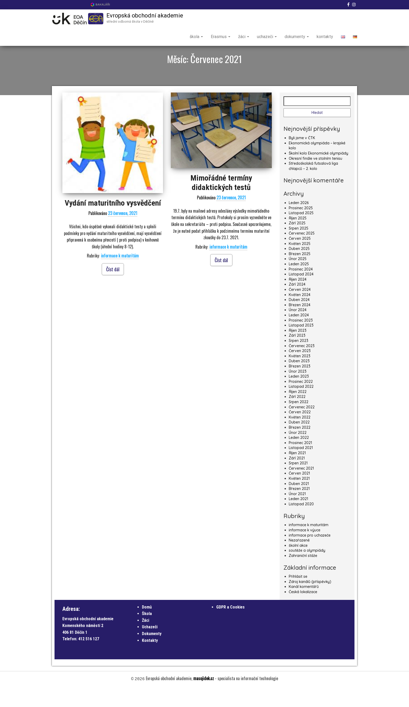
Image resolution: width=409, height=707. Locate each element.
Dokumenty (151, 651)
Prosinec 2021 (300, 461)
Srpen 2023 (298, 358)
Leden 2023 (299, 394)
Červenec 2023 (302, 364)
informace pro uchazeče (309, 553)
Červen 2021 (299, 491)
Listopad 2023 (301, 343)
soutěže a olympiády (307, 568)
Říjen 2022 (297, 410)
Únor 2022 (297, 450)
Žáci (145, 638)
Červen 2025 (300, 256)
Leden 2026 (299, 221)
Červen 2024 (300, 307)
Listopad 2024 (301, 292)
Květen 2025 (299, 262)
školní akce (298, 563)
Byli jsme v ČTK (302, 156)
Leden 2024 (299, 333)
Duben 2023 (299, 379)
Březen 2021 (299, 507)
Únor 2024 (297, 328)
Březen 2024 (299, 323)
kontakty (325, 36)
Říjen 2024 (297, 297)
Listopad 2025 (301, 231)
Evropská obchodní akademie (144, 15)
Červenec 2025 (302, 251)
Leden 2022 (299, 455)
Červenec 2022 (302, 425)
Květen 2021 (299, 496)
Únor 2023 (297, 389)
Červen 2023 (300, 369)
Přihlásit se (298, 594)
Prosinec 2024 (301, 287)
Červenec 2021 (301, 486)
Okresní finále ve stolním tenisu (315, 176)
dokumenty (297, 36)
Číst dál (112, 287)
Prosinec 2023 (301, 338)
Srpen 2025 (298, 246)
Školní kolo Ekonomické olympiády (318, 171)
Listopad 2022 (301, 404)
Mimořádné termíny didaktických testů (221, 201)
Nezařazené (299, 558)
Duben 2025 (299, 267)
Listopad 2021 (301, 466)
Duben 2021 (299, 502)
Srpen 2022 (298, 420)
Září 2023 (297, 353)
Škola (147, 631)
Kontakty (150, 658)
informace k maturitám (120, 274)
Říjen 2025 (297, 236)
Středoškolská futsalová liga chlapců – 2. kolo (313, 184)
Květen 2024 (299, 313)
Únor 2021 (297, 512)
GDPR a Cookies (230, 625)
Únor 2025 (297, 277)
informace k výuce (304, 548)
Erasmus (220, 36)
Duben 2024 (299, 318)
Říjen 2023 (297, 348)
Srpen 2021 (298, 481)
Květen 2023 (299, 374)
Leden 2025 (299, 282)
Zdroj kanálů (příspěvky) (310, 600)
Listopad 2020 (301, 522)
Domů (147, 625)
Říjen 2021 (297, 471)
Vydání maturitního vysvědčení (113, 221)
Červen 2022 (300, 430)
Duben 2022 (299, 440)
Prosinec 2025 (301, 226)
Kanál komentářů (304, 605)
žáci (243, 36)
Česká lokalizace (303, 610)
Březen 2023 (299, 384)
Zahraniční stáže (303, 573)
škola (196, 36)
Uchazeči (150, 645)
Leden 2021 (298, 517)
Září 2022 (297, 415)
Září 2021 (297, 476)
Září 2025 (297, 241)
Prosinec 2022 (301, 399)
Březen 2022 (299, 445)
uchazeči (267, 36)
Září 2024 (297, 302)
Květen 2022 (299, 435)
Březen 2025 (299, 272)
